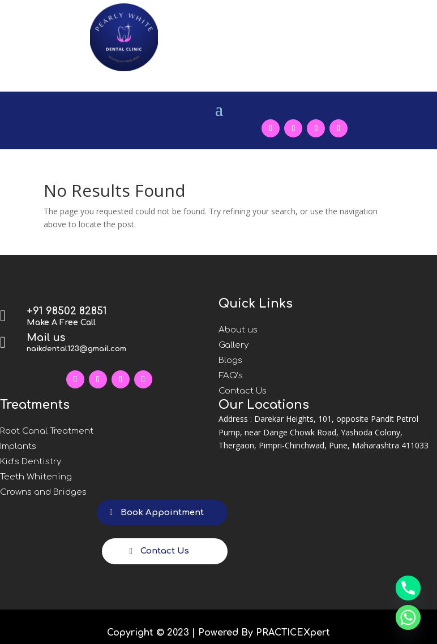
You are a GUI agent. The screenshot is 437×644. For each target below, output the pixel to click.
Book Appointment (162, 512)
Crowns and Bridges (43, 492)
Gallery (233, 345)
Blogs (230, 360)
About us (238, 330)
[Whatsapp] (408, 617)
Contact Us (242, 391)
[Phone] (408, 588)
